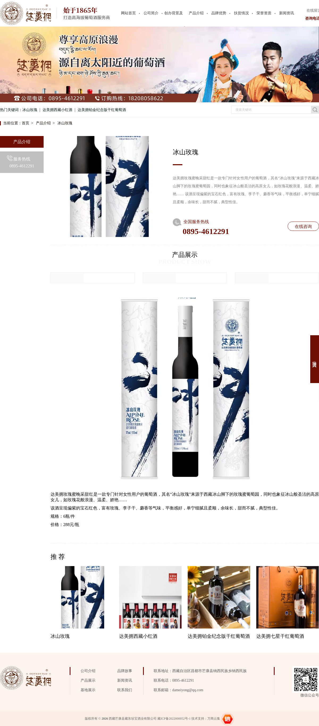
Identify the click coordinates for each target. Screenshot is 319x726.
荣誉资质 (264, 13)
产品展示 (88, 680)
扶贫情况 (241, 13)
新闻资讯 (286, 13)
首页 (25, 123)
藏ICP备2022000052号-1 (174, 718)
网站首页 (128, 13)
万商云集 (213, 718)
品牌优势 (218, 13)
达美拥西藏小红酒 (57, 110)
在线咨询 (303, 226)
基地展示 (88, 690)
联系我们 (124, 690)
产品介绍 (196, 13)
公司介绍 (88, 671)
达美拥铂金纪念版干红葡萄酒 (102, 110)
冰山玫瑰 (29, 110)
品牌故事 (124, 671)
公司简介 (151, 13)
